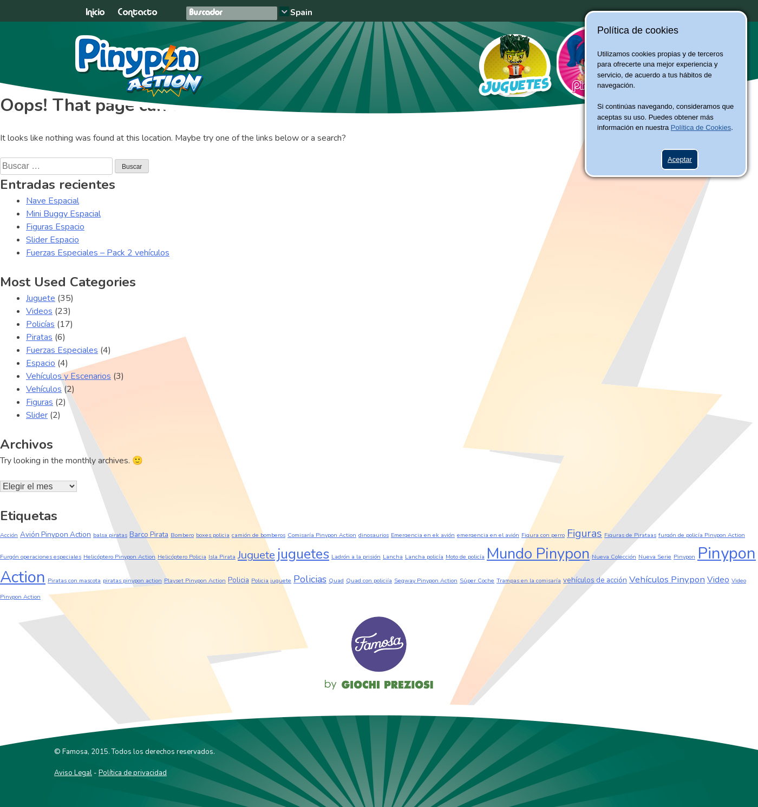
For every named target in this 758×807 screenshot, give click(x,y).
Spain (301, 12)
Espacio (40, 363)
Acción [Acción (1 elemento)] (9, 535)
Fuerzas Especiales (62, 350)
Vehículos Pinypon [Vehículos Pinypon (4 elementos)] (667, 579)
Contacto (137, 13)
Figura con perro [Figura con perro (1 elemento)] (543, 535)
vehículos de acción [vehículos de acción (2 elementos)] (595, 580)
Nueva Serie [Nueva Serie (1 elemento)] (654, 557)
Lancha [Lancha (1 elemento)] (393, 557)
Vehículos (44, 389)
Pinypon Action (140, 66)
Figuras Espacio (55, 227)
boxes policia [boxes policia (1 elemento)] (213, 535)
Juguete (40, 298)
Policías (40, 324)
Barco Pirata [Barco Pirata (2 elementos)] (148, 534)
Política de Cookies (701, 127)
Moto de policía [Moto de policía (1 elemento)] (465, 557)
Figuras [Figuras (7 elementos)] (584, 533)
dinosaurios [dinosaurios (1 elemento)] (373, 535)
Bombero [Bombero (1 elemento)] (182, 535)
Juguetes (510, 62)
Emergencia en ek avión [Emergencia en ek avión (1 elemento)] (423, 535)
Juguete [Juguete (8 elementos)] (256, 554)
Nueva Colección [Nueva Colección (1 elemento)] (614, 557)
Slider (37, 415)
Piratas (39, 337)
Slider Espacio (52, 240)
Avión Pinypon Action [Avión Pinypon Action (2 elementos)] (55, 534)
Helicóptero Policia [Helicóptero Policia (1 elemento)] (182, 557)
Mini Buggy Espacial (63, 214)
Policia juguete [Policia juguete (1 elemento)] (271, 580)
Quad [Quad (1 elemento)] (336, 580)
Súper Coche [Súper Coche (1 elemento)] (477, 580)
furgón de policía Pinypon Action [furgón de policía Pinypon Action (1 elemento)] (701, 535)
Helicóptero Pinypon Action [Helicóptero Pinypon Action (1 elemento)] (119, 557)
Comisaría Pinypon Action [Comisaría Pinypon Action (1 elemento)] (321, 535)
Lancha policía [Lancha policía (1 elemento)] (424, 557)
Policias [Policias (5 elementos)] (309, 579)
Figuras (39, 402)
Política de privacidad (133, 773)
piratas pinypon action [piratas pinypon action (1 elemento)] (132, 580)
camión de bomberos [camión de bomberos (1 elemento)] (258, 535)
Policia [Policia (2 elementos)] (238, 580)
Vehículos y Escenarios (68, 376)
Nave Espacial (52, 201)
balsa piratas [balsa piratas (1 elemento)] (110, 535)
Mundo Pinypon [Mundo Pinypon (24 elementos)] (538, 553)
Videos (39, 311)
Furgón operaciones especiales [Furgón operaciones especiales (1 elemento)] (40, 557)
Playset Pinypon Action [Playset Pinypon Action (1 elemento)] (195, 580)
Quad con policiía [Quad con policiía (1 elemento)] (369, 580)
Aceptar (680, 159)
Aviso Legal (73, 773)
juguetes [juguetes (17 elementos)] (303, 553)
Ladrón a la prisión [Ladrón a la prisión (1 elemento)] (356, 557)
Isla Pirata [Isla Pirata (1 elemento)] (222, 557)
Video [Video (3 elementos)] (718, 579)
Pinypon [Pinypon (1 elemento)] (684, 557)
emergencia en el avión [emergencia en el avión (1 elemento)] (488, 535)
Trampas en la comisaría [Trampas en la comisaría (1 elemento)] (528, 580)
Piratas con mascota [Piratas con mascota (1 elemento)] (74, 580)
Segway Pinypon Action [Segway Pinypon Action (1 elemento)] (426, 580)
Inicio (95, 13)
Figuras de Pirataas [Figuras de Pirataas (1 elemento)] (630, 535)
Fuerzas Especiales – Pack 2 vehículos (97, 253)
